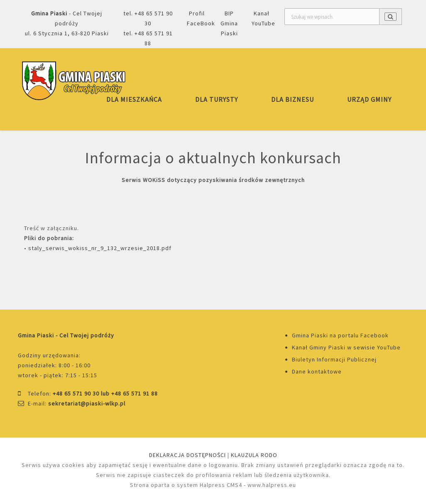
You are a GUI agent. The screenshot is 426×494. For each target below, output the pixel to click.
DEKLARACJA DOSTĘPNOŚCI (187, 455)
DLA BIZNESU (292, 99)
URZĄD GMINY (369, 99)
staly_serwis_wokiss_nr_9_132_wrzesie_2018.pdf (99, 248)
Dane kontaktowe (317, 371)
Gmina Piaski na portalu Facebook (340, 335)
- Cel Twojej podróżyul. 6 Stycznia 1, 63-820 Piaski (67, 23)
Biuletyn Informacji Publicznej (334, 359)
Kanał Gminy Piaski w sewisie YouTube (346, 347)
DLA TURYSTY (216, 99)
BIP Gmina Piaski (229, 23)
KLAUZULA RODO (254, 455)
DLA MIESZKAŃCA (134, 99)
